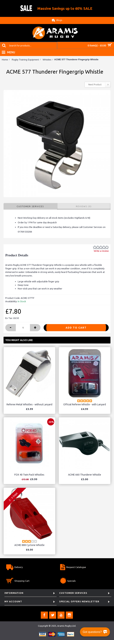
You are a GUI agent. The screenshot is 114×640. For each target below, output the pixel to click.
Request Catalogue (73, 568)
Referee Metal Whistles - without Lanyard (29, 404)
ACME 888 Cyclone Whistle (29, 545)
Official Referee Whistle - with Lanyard (84, 404)
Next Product (99, 84)
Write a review (101, 251)
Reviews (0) (84, 206)
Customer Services (30, 206)
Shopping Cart (17, 581)
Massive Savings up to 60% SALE (64, 8)
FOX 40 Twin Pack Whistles (29, 474)
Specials (68, 581)
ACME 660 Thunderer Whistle (84, 474)
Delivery (14, 568)
